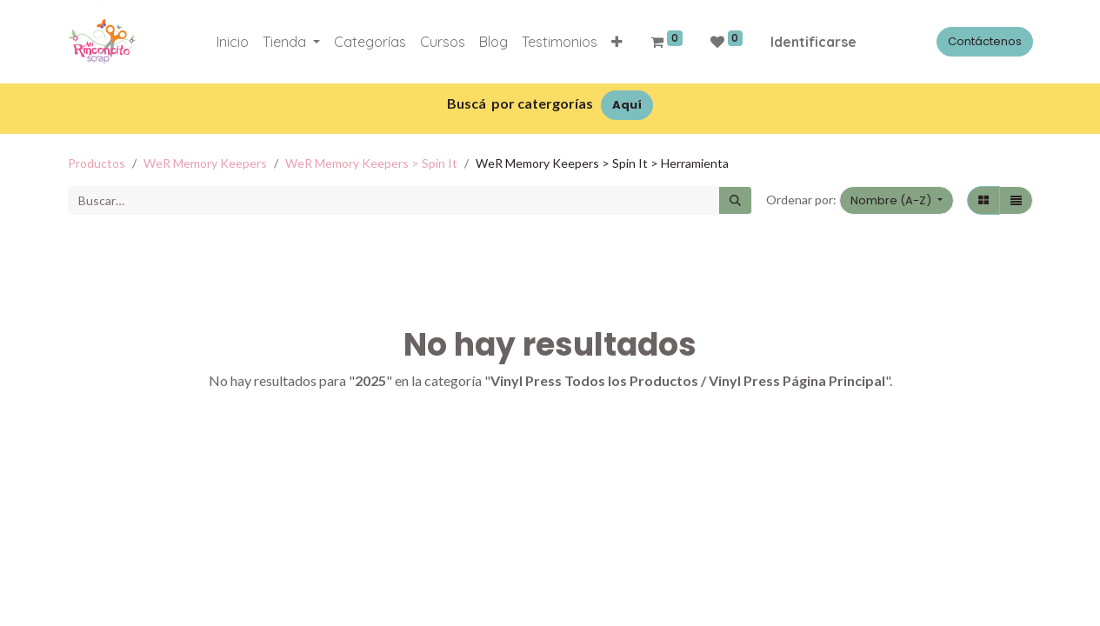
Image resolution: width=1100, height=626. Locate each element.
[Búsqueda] (735, 201)
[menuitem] (233, 41)
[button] (617, 41)
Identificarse (813, 41)
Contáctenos (985, 41)
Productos (96, 163)
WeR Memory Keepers (205, 163)
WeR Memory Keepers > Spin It (371, 163)
